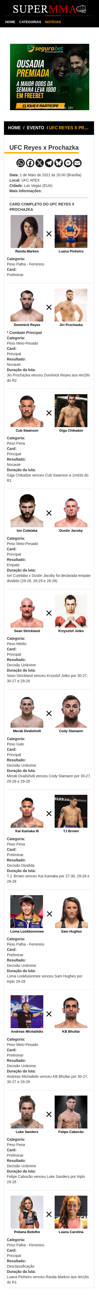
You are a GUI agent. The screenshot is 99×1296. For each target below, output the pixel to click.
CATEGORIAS (30, 22)
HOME (10, 22)
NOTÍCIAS (53, 22)
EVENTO (35, 128)
